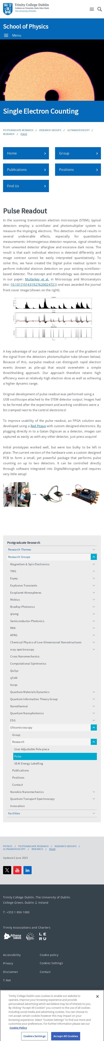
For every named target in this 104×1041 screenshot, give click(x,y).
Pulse (24, 133)
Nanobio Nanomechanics (27, 792)
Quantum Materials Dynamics (29, 692)
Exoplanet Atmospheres (25, 592)
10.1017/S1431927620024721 (33, 284)
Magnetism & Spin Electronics (29, 564)
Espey (14, 578)
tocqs (14, 685)
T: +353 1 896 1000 (16, 912)
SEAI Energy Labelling (28, 763)
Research (8, 133)
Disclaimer (10, 972)
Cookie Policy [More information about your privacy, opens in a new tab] (18, 1031)
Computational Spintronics (28, 663)
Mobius (15, 599)
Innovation (17, 806)
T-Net (7, 980)
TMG (13, 571)
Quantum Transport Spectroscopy (32, 799)
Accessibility (12, 955)
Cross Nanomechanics (25, 656)
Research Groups (50, 130)
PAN (12, 628)
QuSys (14, 671)
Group (16, 735)
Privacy (8, 963)
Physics (7, 846)
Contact (17, 785)
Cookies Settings (51, 963)
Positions (18, 777)
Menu (12, 35)
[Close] (97, 999)
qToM (13, 678)
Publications (20, 770)
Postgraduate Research (18, 130)
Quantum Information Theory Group (34, 699)
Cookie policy (49, 955)
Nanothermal (19, 706)
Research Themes (19, 549)
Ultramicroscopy (78, 130)
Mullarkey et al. (37, 279)
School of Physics (25, 26)
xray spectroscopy (22, 649)
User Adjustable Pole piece (31, 749)
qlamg (14, 614)
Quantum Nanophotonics (27, 713)
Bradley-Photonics (22, 607)
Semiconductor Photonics (27, 621)
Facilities (14, 813)
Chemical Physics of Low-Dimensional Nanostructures (45, 642)
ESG (12, 720)
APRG (13, 635)
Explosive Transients (23, 585)
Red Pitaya (38, 426)
